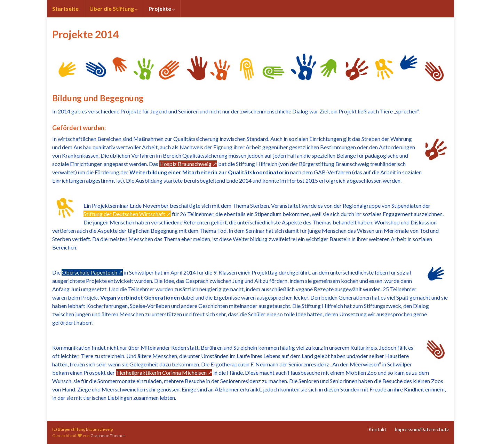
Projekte (162, 8)
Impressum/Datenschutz (422, 429)
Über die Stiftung (113, 8)
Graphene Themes (108, 435)
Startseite (65, 8)
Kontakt (377, 429)
